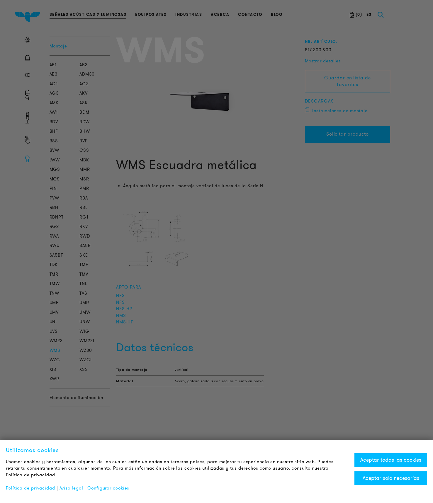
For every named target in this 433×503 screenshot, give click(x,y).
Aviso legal (71, 488)
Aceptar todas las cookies (390, 460)
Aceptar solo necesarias (391, 478)
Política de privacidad (30, 488)
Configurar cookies (108, 488)
